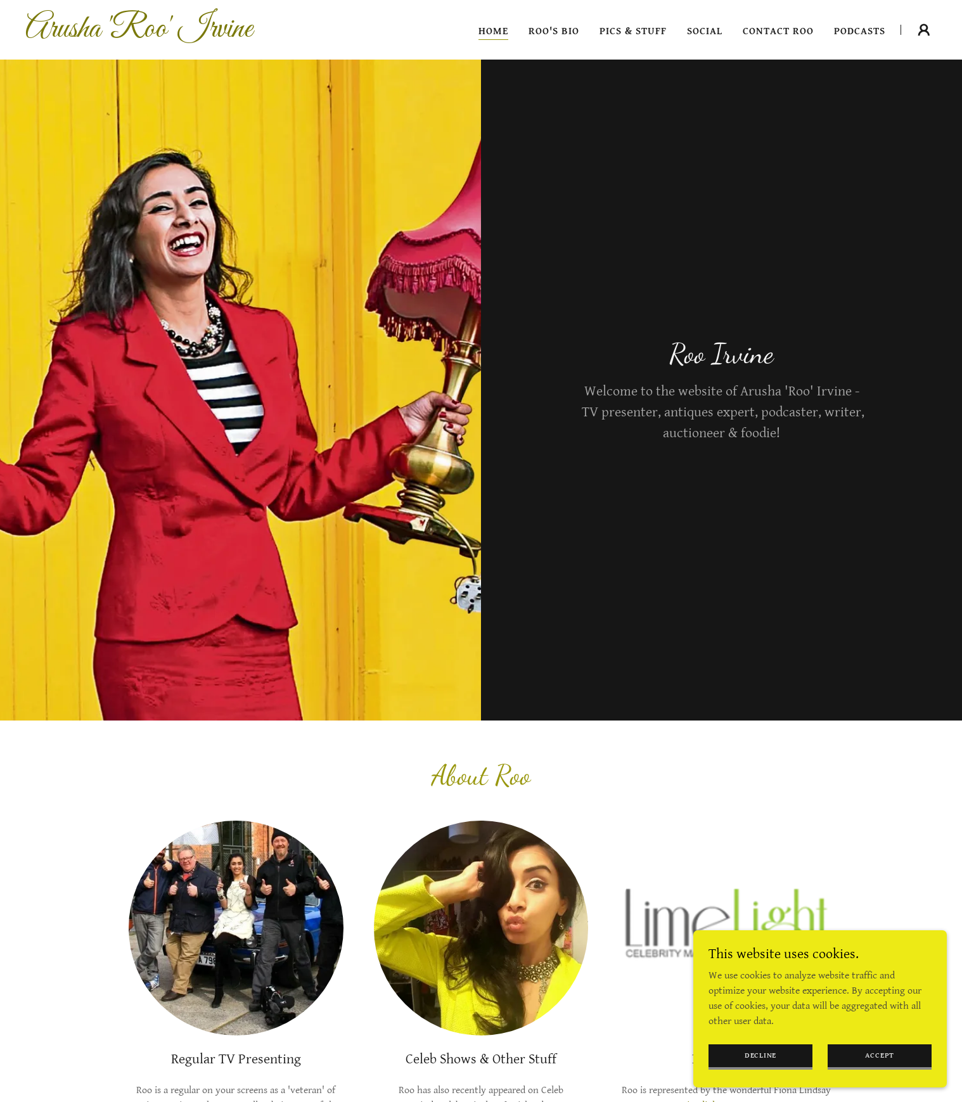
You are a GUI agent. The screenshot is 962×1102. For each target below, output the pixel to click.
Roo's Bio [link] (554, 31)
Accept (880, 1055)
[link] (184, 34)
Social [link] (704, 31)
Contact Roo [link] (778, 31)
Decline (760, 1055)
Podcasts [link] (859, 31)
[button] (924, 29)
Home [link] (493, 31)
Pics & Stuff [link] (633, 31)
